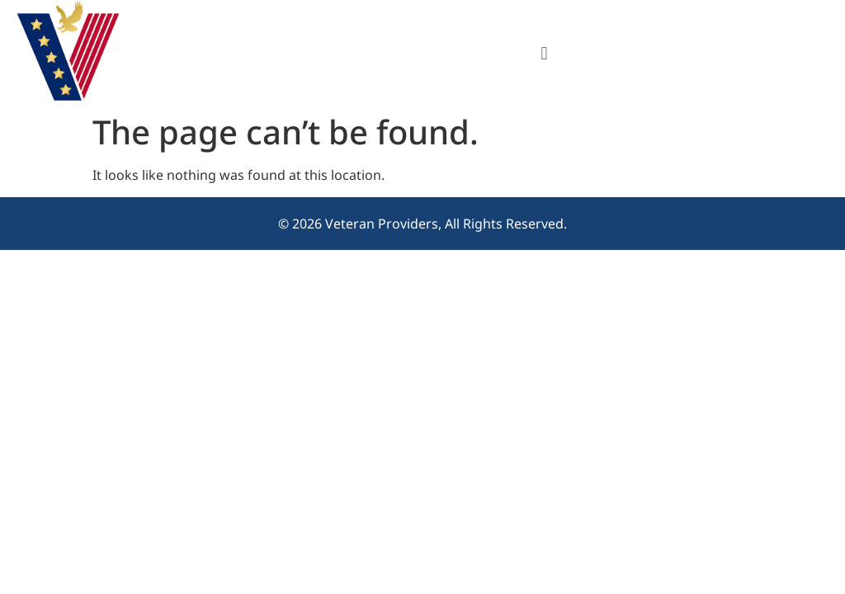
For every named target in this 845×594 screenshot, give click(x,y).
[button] (544, 52)
